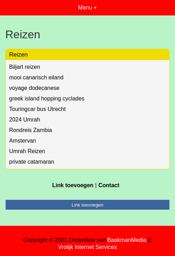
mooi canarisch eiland (36, 77)
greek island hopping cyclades (46, 98)
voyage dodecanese (34, 88)
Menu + (87, 8)
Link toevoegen (72, 185)
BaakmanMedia (126, 240)
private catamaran (31, 162)
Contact (108, 185)
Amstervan (22, 141)
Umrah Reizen (27, 151)
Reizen (18, 54)
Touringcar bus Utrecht (37, 109)
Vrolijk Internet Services (87, 247)
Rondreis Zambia (30, 130)
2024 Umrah (24, 120)
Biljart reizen (24, 67)
